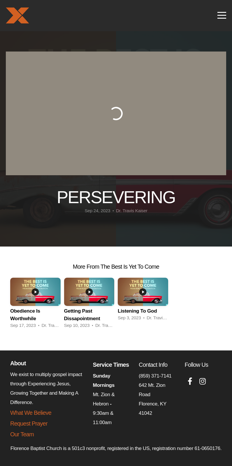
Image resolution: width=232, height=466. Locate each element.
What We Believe (30, 413)
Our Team (22, 434)
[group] (35, 305)
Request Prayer (29, 423)
